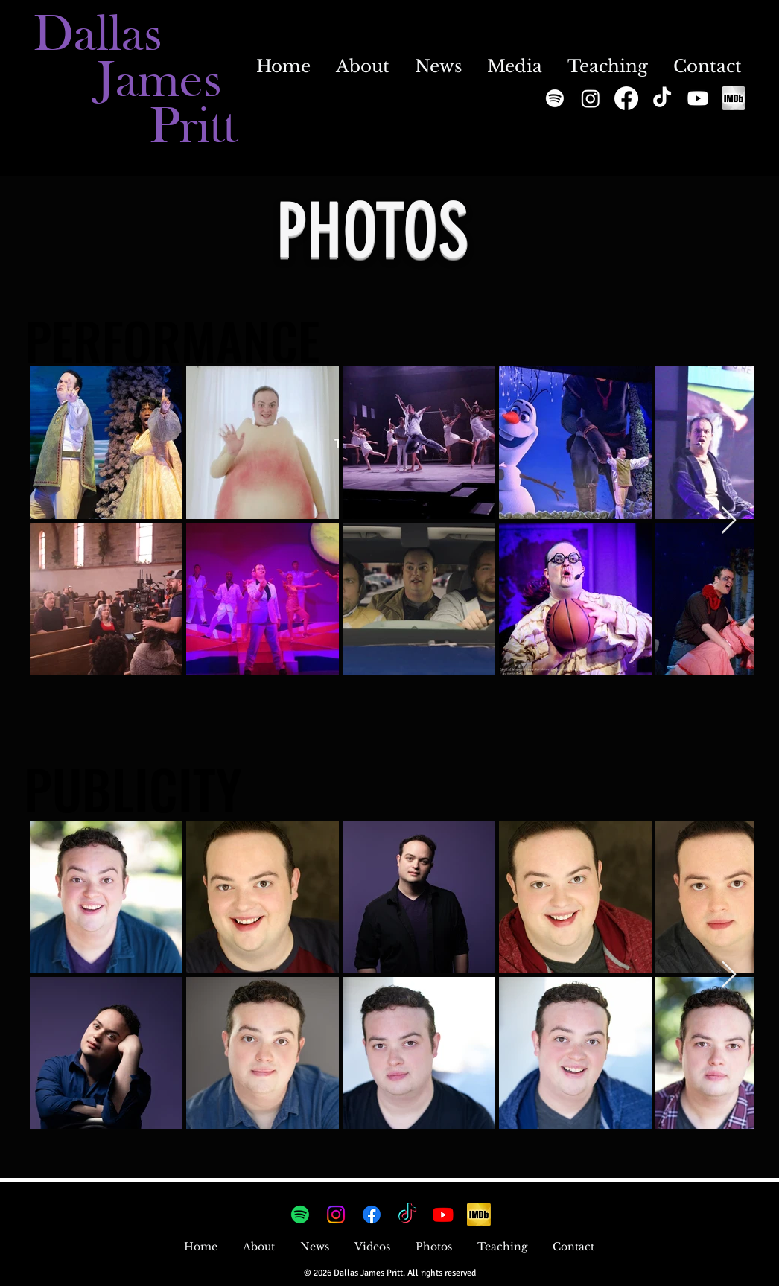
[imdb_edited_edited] (733, 98)
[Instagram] (589, 17)
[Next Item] (728, 520)
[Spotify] (555, 98)
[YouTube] (636, 17)
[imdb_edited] (479, 1214)
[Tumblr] (612, 17)
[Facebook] (626, 98)
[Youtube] (698, 98)
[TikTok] (662, 98)
